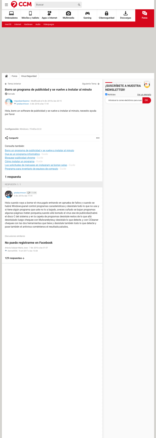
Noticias (110, 94)
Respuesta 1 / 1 (13, 184)
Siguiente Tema (89, 84)
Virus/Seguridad (29, 76)
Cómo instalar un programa (19, 161)
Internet (17, 24)
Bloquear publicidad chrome (20, 157)
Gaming (87, 15)
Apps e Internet (49, 15)
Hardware (28, 24)
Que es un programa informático (22, 154)
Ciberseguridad (106, 15)
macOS (8, 24)
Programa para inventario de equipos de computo (31, 168)
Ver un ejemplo (144, 94)
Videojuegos (48, 24)
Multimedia (68, 15)
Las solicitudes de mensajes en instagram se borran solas (36, 165)
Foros (144, 15)
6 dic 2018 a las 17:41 (39, 104)
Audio (37, 24)
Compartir (13, 138)
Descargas (125, 15)
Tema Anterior (14, 84)
